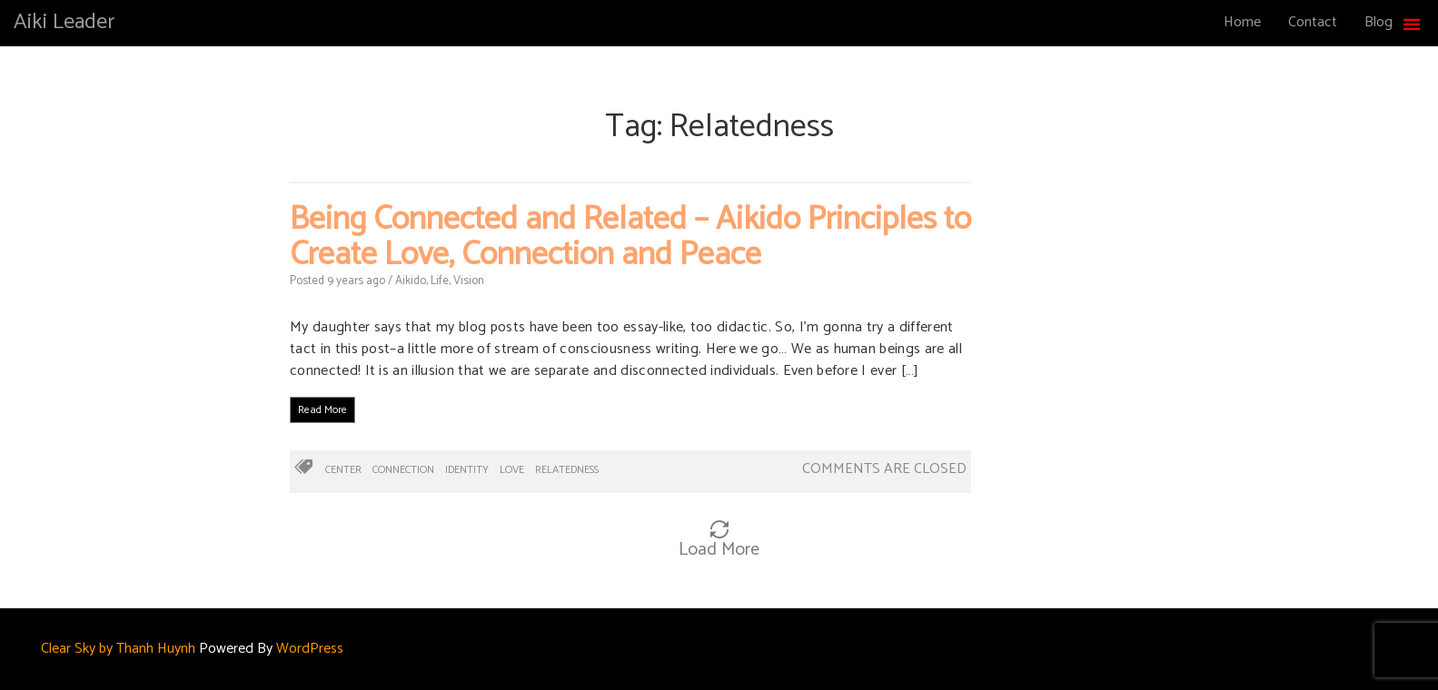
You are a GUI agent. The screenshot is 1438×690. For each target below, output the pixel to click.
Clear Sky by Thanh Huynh (118, 648)
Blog (1378, 22)
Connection (403, 470)
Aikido (410, 281)
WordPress (309, 648)
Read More (322, 410)
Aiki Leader (64, 22)
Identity (467, 470)
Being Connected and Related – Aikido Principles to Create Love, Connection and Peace (630, 237)
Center (343, 470)
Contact (1312, 22)
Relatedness (567, 470)
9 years (345, 281)
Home (1242, 22)
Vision (468, 281)
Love (512, 470)
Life (440, 281)
